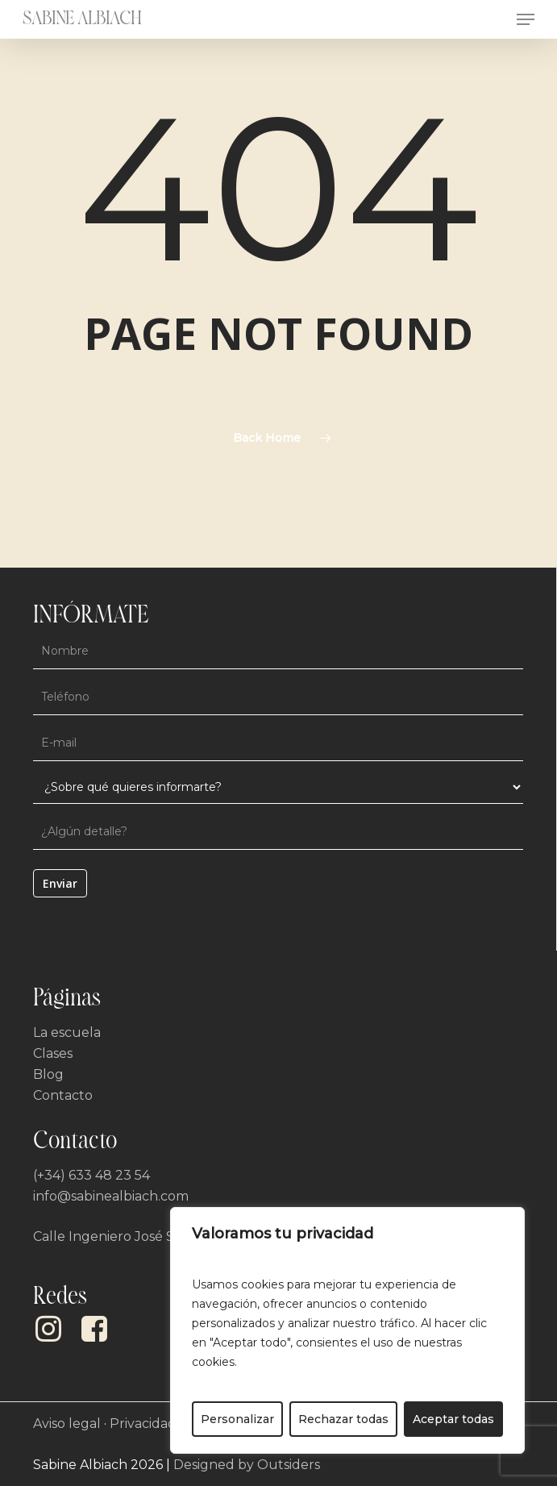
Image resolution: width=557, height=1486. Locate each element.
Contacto (63, 1095)
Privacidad (143, 1423)
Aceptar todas (453, 1419)
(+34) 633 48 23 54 (91, 1175)
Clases (53, 1053)
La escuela (67, 1032)
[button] (525, 19)
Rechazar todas (343, 1419)
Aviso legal (67, 1423)
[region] (347, 1330)
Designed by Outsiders (246, 1464)
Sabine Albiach (82, 19)
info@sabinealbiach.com (111, 1196)
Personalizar (237, 1419)
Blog (48, 1074)
